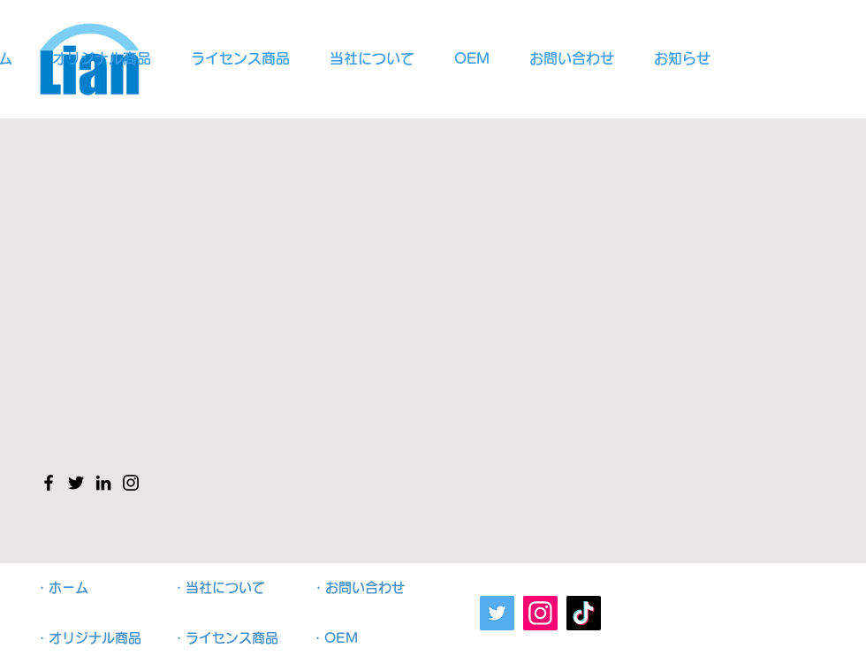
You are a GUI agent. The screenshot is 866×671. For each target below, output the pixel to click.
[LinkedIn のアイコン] (103, 482)
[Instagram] (540, 613)
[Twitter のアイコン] (76, 482)
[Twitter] (497, 613)
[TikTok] (583, 613)
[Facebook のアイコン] (48, 482)
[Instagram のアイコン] (130, 482)
